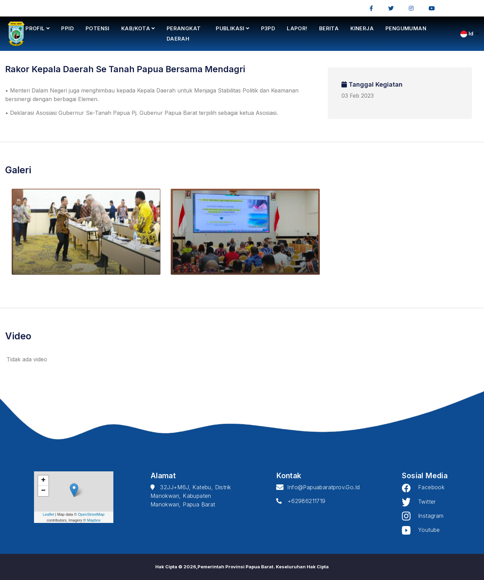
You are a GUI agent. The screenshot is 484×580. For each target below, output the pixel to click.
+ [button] (43, 480)
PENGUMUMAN (405, 28)
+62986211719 (300, 500)
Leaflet (48, 514)
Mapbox (94, 520)
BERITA (329, 28)
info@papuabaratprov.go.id (318, 487)
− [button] (43, 491)
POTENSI (98, 28)
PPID (67, 28)
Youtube (421, 529)
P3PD (268, 28)
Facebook (423, 487)
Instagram (422, 515)
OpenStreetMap (91, 514)
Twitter (419, 501)
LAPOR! (297, 28)
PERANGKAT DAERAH (184, 33)
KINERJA (362, 28)
